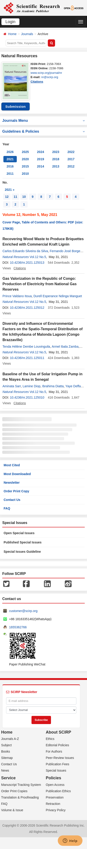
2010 (25, 173)
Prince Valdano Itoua (17, 296)
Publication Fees (57, 764)
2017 (71, 159)
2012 (71, 166)
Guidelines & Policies (43, 131)
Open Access (55, 785)
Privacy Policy (55, 810)
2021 (10, 159)
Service (8, 778)
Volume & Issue (12, 810)
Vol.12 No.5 (38, 257)
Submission (15, 106)
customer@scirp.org (23, 611)
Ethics (50, 739)
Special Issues (56, 770)
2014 (40, 166)
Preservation (55, 797)
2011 (10, 173)
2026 (10, 152)
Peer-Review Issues (60, 758)
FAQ (7, 508)
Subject (6, 745)
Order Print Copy (16, 491)
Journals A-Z (10, 739)
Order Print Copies (14, 791)
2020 (25, 159)
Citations (37, 81)
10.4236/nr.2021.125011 (27, 358)
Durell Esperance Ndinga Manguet (58, 296)
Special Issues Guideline (22, 551)
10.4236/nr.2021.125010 (27, 397)
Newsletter (12, 482)
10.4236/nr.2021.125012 (27, 307)
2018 (55, 159)
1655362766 (18, 627)
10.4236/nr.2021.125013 (27, 262)
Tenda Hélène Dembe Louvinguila (26, 346)
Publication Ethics (58, 791)
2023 (55, 152)
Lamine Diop (32, 386)
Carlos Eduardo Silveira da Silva (25, 251)
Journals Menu (43, 120)
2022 (71, 152)
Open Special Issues (19, 533)
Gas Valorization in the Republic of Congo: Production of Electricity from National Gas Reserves (39, 284)
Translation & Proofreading (20, 797)
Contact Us (12, 500)
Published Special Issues (22, 542)
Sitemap (7, 758)
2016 (10, 166)
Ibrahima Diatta (53, 386)
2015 (25, 166)
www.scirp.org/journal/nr (46, 72)
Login (10, 21)
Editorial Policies (57, 745)
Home (12, 34)
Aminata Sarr (11, 386)
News (5, 770)
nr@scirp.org (49, 77)
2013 (55, 166)
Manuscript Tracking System (21, 785)
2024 (40, 152)
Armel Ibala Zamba (65, 346)
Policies (53, 778)
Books (5, 751)
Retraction (53, 804)
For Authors (54, 751)
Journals (27, 34)
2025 (25, 152)
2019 (40, 159)
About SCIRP (58, 732)
